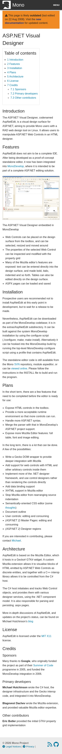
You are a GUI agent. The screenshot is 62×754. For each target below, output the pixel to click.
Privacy (28, 746)
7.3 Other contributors (23, 97)
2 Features (13, 64)
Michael (16, 540)
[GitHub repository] (57, 745)
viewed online (19, 368)
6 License (13, 80)
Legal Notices (11, 746)
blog (30, 621)
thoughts (10, 507)
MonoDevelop (15, 166)
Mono (13, 5)
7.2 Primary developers (24, 93)
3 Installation (14, 68)
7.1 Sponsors (18, 89)
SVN (17, 364)
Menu (56, 5)
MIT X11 (46, 636)
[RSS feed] (50, 745)
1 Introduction (15, 59)
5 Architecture (15, 76)
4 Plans (11, 72)
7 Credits (12, 85)
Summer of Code (43, 665)
